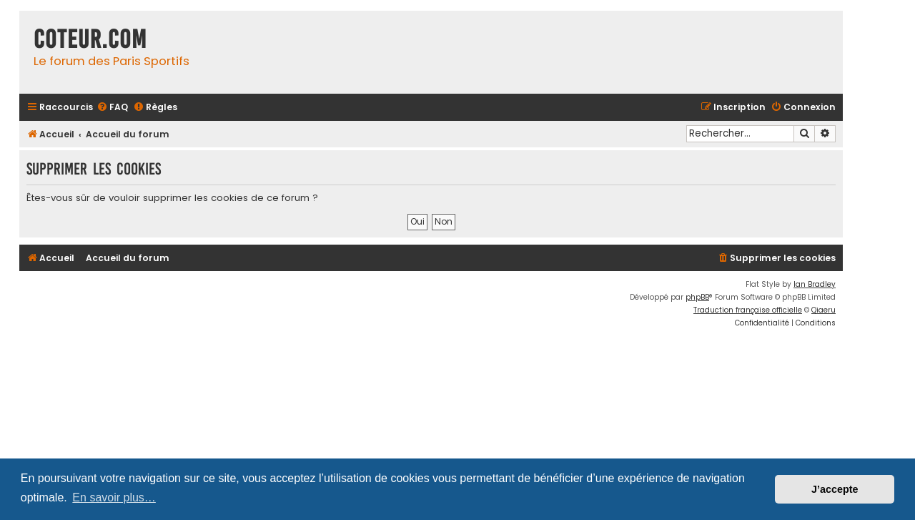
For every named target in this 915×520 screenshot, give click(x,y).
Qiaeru (823, 310)
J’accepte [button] (835, 489)
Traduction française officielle (747, 310)
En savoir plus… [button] (114, 497)
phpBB (697, 297)
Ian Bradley (814, 284)
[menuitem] (112, 107)
